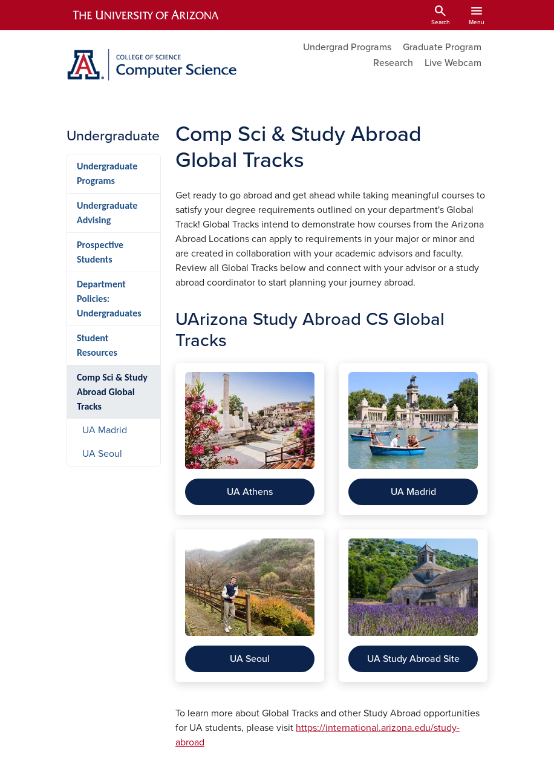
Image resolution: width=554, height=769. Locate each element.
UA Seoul (250, 659)
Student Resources (97, 345)
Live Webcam (453, 63)
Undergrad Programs (347, 47)
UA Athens (250, 492)
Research (393, 63)
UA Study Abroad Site (413, 659)
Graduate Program (442, 47)
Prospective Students (100, 252)
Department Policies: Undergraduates (109, 298)
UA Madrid (413, 492)
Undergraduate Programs (107, 173)
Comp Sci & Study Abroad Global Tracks (112, 391)
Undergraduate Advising (107, 213)
